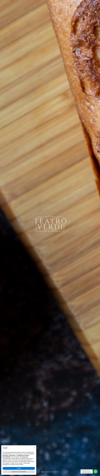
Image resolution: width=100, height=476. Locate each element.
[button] (34, 448)
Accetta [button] (19, 468)
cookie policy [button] (25, 457)
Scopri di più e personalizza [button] (19, 471)
